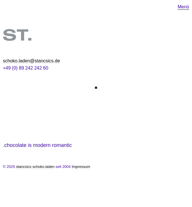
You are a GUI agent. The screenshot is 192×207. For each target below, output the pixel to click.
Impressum (81, 166)
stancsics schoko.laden (35, 166)
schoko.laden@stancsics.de (31, 60)
